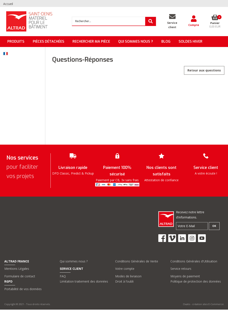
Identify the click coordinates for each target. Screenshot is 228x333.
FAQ (63, 276)
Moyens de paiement (185, 276)
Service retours (180, 269)
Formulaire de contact (19, 276)
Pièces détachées (48, 41)
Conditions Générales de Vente (136, 261)
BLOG (165, 41)
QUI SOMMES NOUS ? (135, 41)
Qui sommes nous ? (74, 261)
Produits (15, 41)
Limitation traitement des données (84, 281)
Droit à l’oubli (124, 281)
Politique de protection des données (195, 281)
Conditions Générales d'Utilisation (193, 261)
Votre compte (124, 269)
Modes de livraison (128, 276)
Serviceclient (172, 25)
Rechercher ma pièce (91, 41)
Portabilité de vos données (23, 289)
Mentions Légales (16, 269)
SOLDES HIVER (190, 41)
